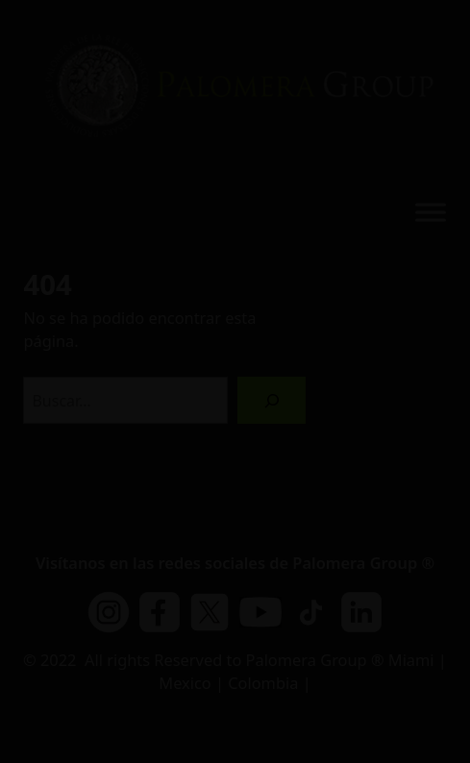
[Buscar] (271, 400)
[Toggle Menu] (430, 213)
